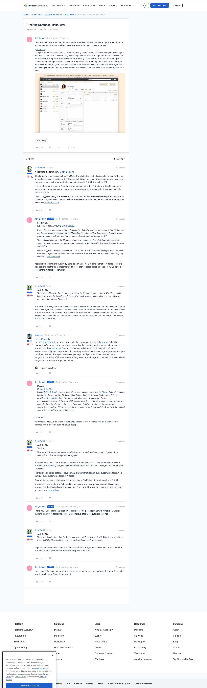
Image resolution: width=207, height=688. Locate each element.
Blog (175, 641)
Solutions (59, 623)
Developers (139, 641)
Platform (18, 623)
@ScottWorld (49, 342)
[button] (159, 5)
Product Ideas (89, 5)
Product (58, 629)
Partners (138, 629)
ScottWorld (40, 167)
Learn (97, 623)
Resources (139, 623)
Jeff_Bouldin (40, 38)
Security (58, 683)
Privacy (89, 683)
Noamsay (39, 335)
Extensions (19, 641)
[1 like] (45, 367)
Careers (177, 635)
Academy (113, 5)
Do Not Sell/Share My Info (118, 683)
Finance (58, 659)
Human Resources (63, 647)
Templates (139, 653)
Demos (98, 647)
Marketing (59, 635)
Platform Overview (23, 629)
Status (176, 647)
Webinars (99, 659)
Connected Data (22, 659)
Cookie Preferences (143, 683)
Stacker (105, 342)
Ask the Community (53, 14)
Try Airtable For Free (183, 659)
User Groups (74, 5)
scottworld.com (51, 202)
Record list (56, 348)
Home (25, 14)
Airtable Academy (104, 629)
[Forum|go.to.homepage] (36, 5)
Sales (57, 653)
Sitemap (78, 683)
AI (15, 653)
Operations (59, 641)
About (176, 629)
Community (36, 14)
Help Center (125, 5)
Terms (100, 683)
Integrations (20, 635)
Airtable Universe (143, 659)
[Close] (52, 664)
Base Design (70, 14)
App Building (20, 647)
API (68, 683)
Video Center (101, 641)
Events (102, 5)
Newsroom (178, 653)
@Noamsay (40, 49)
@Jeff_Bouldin (66, 171)
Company (178, 623)
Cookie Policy (40, 676)
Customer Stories (103, 653)
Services (138, 635)
